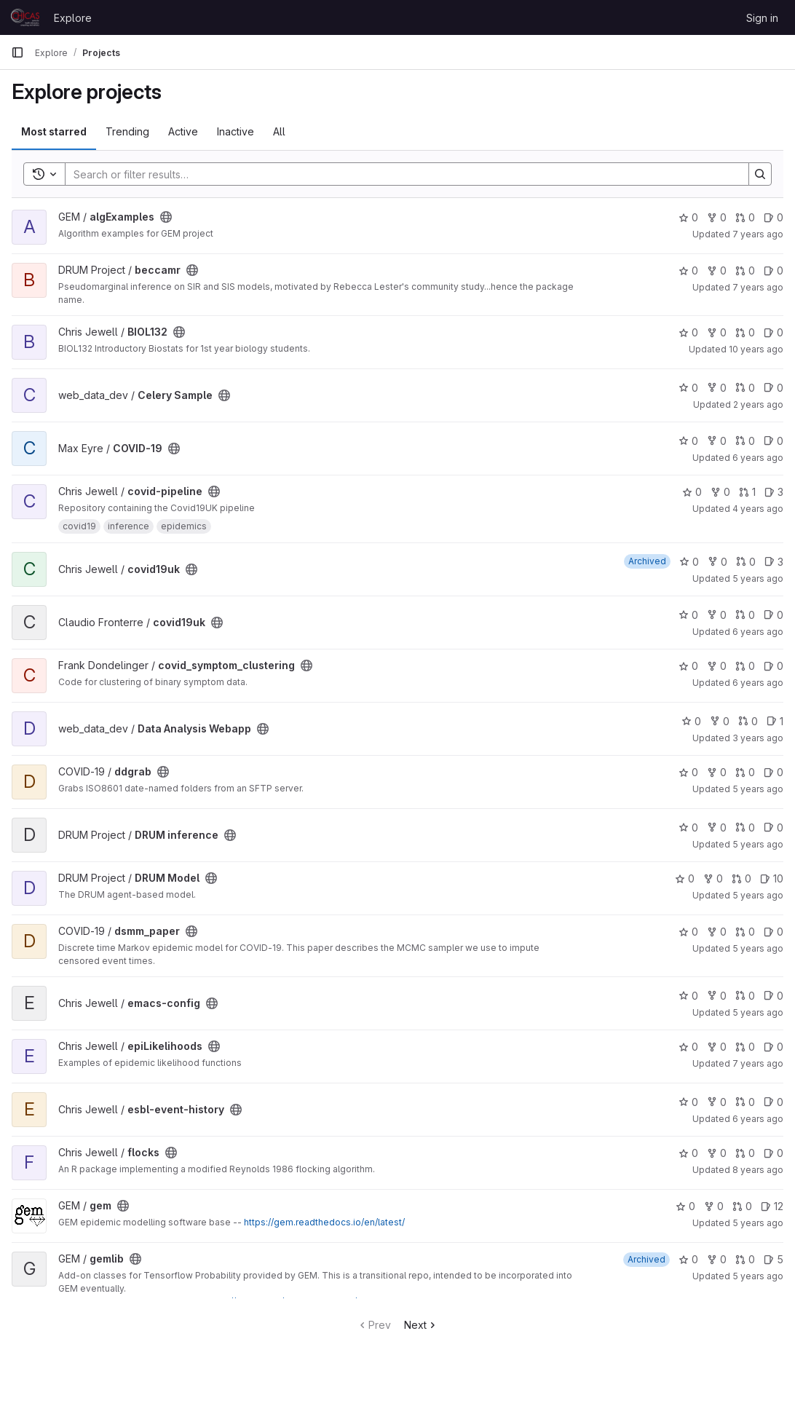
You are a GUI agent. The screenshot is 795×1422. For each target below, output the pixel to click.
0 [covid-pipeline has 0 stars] (692, 492)
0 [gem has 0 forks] (714, 1206)
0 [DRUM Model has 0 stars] (685, 878)
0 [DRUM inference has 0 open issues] (773, 827)
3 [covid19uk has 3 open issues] (773, 562)
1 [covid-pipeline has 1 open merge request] (747, 492)
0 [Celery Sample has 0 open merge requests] (745, 388)
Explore (73, 18)
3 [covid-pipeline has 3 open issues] (773, 492)
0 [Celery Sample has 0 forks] (717, 388)
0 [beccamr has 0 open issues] (773, 270)
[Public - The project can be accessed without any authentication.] (166, 217)
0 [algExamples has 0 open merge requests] (745, 217)
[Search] (400, 174)
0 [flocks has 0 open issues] (773, 1153)
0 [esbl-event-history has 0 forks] (717, 1102)
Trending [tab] (127, 131)
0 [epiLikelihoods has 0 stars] (688, 1046)
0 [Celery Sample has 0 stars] (688, 388)
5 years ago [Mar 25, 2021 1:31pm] (757, 1222)
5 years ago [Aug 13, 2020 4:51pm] (757, 948)
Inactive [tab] (235, 131)
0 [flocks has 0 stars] (688, 1153)
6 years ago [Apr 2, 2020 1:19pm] (757, 682)
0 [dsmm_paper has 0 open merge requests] (745, 931)
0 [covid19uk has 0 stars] (689, 562)
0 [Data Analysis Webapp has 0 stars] (691, 721)
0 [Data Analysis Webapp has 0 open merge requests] (748, 721)
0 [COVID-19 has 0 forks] (717, 441)
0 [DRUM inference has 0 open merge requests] (745, 827)
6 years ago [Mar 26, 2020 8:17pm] (757, 631)
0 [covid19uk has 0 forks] (717, 562)
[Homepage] (25, 17)
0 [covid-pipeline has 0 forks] (720, 492)
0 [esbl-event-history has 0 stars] (688, 1102)
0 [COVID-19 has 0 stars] (688, 441)
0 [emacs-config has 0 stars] (688, 996)
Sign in (762, 18)
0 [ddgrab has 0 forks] (717, 772)
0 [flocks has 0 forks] (717, 1153)
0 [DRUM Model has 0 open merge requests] (741, 878)
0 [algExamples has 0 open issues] (773, 217)
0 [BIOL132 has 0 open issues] (773, 332)
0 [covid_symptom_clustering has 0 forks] (717, 666)
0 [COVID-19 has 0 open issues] (773, 441)
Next (421, 1325)
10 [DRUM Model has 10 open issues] (771, 878)
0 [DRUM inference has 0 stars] (688, 827)
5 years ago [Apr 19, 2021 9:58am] (757, 844)
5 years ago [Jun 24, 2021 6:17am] (757, 578)
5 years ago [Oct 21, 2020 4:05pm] (757, 788)
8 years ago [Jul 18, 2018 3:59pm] (757, 1169)
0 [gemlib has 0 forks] (717, 1259)
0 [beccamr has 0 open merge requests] (745, 270)
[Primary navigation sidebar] (17, 52)
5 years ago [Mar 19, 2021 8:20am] (757, 895)
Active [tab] (183, 131)
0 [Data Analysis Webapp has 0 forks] (719, 721)
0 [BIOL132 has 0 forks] (717, 332)
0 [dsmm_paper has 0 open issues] (773, 931)
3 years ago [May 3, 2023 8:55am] (757, 737)
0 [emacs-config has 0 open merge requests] (745, 996)
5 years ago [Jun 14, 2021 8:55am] (757, 1276)
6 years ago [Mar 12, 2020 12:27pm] (757, 457)
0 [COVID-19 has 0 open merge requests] (745, 441)
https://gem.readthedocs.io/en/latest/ (324, 1222)
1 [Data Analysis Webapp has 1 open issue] (775, 721)
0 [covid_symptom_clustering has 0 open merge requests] (745, 666)
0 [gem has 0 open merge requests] (742, 1206)
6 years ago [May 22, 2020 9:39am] (757, 1118)
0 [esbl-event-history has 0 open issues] (773, 1102)
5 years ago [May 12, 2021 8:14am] (757, 1012)
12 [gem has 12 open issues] (772, 1206)
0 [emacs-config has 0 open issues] (773, 996)
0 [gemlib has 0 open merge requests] (745, 1259)
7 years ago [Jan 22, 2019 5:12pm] (757, 1063)
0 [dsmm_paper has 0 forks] (717, 931)
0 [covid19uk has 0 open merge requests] (746, 562)
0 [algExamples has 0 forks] (717, 217)
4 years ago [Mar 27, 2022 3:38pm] (757, 508)
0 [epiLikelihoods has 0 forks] (717, 1046)
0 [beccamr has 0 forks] (717, 270)
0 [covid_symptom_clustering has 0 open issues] (773, 666)
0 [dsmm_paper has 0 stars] (688, 931)
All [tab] (279, 131)
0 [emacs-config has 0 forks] (717, 996)
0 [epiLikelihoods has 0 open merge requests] (745, 1046)
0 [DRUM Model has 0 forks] (713, 878)
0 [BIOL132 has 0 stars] (688, 332)
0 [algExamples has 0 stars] (688, 217)
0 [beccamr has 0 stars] (688, 270)
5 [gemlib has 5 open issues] (773, 1259)
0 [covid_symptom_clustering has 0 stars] (688, 666)
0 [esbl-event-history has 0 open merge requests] (745, 1102)
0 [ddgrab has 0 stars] (688, 772)
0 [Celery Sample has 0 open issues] (773, 388)
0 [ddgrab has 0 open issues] (773, 772)
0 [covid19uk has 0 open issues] (773, 615)
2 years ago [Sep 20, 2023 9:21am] (758, 404)
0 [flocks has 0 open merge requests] (745, 1153)
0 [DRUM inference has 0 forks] (717, 827)
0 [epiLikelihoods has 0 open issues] (773, 1046)
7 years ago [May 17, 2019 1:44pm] (757, 287)
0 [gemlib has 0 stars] (688, 1259)
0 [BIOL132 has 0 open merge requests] (745, 332)
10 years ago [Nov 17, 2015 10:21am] (756, 349)
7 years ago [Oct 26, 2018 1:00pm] (757, 234)
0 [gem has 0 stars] (685, 1206)
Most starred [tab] (54, 131)
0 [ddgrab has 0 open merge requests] (745, 772)
